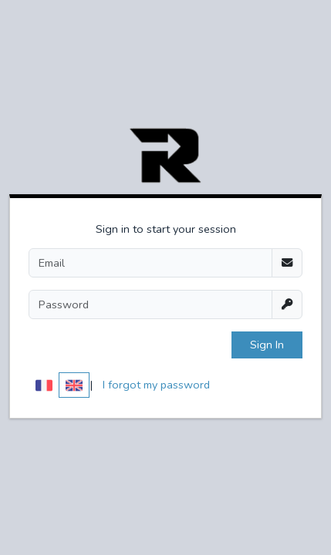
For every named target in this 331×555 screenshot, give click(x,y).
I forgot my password (156, 384)
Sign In (267, 344)
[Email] (150, 263)
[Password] (150, 304)
